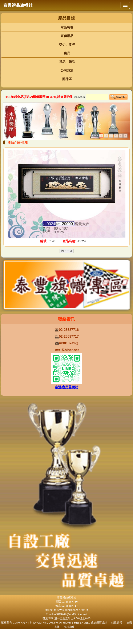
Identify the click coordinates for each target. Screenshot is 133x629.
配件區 (67, 79)
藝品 (67, 53)
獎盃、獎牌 (67, 44)
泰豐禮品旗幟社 (18, 5)
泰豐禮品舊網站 (66, 387)
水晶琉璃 (67, 27)
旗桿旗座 (69, 626)
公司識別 (67, 70)
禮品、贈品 (67, 61)
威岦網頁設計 (99, 622)
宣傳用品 (67, 36)
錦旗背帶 (116, 622)
